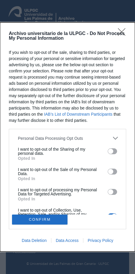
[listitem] (67, 138)
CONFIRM (40, 219)
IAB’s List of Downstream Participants (78, 114)
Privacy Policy (100, 240)
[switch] (112, 151)
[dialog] (67, 136)
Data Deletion (34, 240)
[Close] (123, 33)
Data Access (67, 240)
